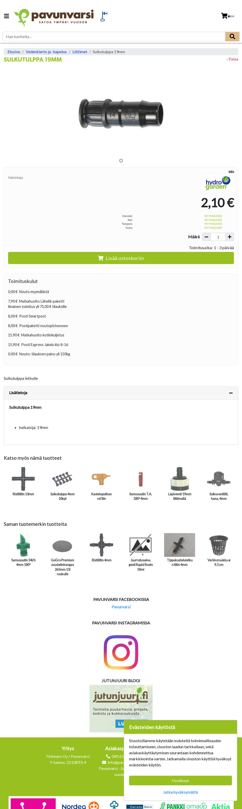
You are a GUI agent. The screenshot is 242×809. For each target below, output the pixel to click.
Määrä (194, 236)
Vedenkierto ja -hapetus (46, 51)
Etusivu (14, 51)
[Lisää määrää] (230, 237)
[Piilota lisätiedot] (231, 393)
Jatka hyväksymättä (180, 792)
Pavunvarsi (121, 606)
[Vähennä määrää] (206, 237)
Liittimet (79, 51)
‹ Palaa (232, 58)
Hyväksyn (180, 780)
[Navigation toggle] (7, 16)
